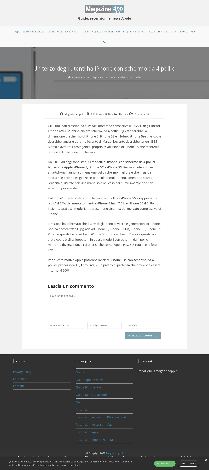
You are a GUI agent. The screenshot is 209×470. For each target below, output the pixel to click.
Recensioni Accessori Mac (94, 424)
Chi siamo (19, 379)
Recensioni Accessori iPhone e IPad (101, 417)
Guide (80, 372)
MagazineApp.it (74, 114)
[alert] (104, 463)
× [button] (206, 460)
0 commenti (142, 114)
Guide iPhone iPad (89, 387)
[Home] (69, 77)
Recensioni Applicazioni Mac (96, 440)
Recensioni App (87, 432)
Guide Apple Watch (89, 380)
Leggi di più (74, 465)
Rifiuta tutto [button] (188, 463)
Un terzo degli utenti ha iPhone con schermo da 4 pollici (112, 77)
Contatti (18, 386)
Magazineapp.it (114, 453)
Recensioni (83, 410)
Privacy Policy (22, 372)
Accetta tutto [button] (165, 463)
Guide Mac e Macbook (92, 395)
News (122, 114)
